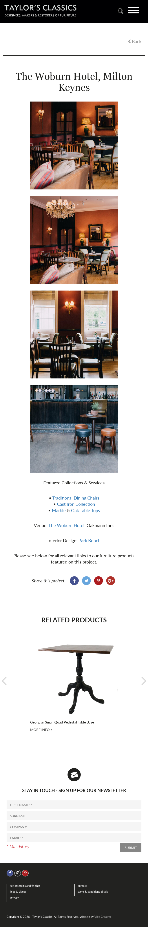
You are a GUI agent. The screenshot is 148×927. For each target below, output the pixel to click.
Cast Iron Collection (76, 504)
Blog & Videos (18, 891)
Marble (59, 510)
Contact (82, 885)
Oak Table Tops (85, 510)
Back (134, 41)
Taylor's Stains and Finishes (25, 885)
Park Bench (89, 540)
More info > (41, 729)
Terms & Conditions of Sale (93, 891)
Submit (131, 848)
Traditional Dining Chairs (75, 497)
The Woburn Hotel (66, 525)
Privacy (14, 897)
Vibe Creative (102, 916)
